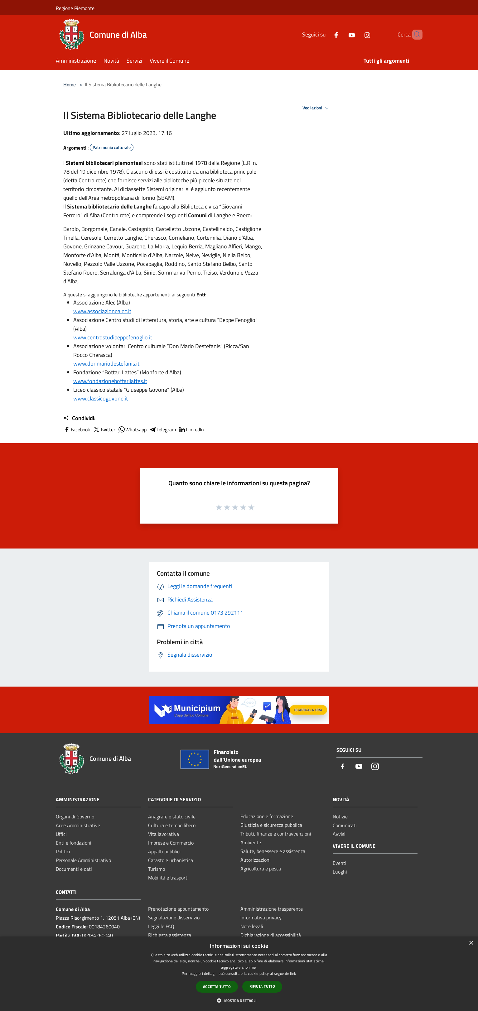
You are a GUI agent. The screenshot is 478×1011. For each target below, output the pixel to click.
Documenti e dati (74, 869)
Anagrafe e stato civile (172, 816)
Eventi (339, 863)
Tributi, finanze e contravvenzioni (275, 833)
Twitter (104, 429)
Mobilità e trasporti (168, 877)
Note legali (251, 926)
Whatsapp (132, 429)
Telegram (162, 429)
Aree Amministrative (78, 825)
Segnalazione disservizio (174, 917)
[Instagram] (356, 34)
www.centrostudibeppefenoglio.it (112, 337)
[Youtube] (341, 34)
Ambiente (250, 842)
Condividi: (79, 418)
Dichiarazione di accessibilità (270, 935)
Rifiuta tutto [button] (262, 986)
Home (69, 84)
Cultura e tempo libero (172, 825)
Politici (63, 851)
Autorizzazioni (255, 860)
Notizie (340, 816)
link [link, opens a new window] (293, 973)
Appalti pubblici (164, 851)
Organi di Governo (75, 816)
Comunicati (345, 825)
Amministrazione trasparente (271, 909)
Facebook (76, 429)
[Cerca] (415, 34)
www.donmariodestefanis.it (106, 363)
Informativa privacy (261, 917)
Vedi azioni (316, 108)
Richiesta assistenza (169, 935)
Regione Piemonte (75, 8)
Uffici (61, 834)
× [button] (471, 943)
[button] (238, 1000)
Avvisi (339, 834)
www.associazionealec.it (102, 311)
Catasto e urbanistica (170, 860)
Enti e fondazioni (73, 842)
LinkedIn (191, 429)
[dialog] (239, 974)
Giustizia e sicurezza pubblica (271, 825)
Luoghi (340, 871)
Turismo (156, 869)
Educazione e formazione (266, 816)
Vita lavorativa (163, 834)
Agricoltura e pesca (260, 868)
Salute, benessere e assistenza (272, 851)
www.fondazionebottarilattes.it (110, 381)
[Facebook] (325, 34)
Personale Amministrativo (83, 860)
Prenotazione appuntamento (178, 909)
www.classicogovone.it (100, 398)
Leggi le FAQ (161, 926)
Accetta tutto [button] (217, 986)
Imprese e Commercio (171, 842)
